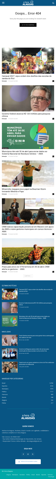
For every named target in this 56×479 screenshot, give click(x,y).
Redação (4, 81)
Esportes (4, 186)
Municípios (5, 148)
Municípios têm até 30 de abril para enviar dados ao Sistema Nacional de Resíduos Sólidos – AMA (24, 152)
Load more (28, 276)
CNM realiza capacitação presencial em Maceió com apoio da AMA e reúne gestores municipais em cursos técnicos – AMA (28, 229)
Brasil (3, 73)
